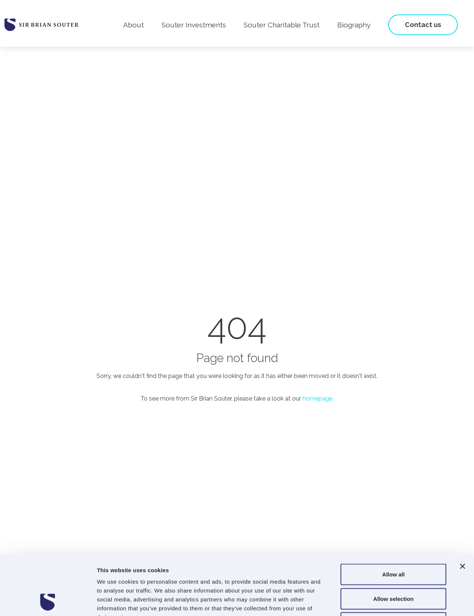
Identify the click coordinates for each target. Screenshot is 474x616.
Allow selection (393, 543)
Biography (353, 25)
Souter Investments (194, 25)
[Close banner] (462, 510)
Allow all (393, 519)
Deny (393, 567)
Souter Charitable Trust (281, 25)
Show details (388, 601)
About (133, 25)
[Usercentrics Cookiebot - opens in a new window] (48, 601)
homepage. (318, 398)
